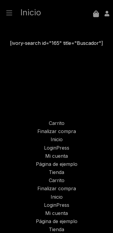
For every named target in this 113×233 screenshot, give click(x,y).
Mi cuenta (56, 156)
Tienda (56, 172)
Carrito (56, 123)
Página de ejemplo (56, 164)
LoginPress (56, 148)
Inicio (57, 139)
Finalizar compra (56, 131)
